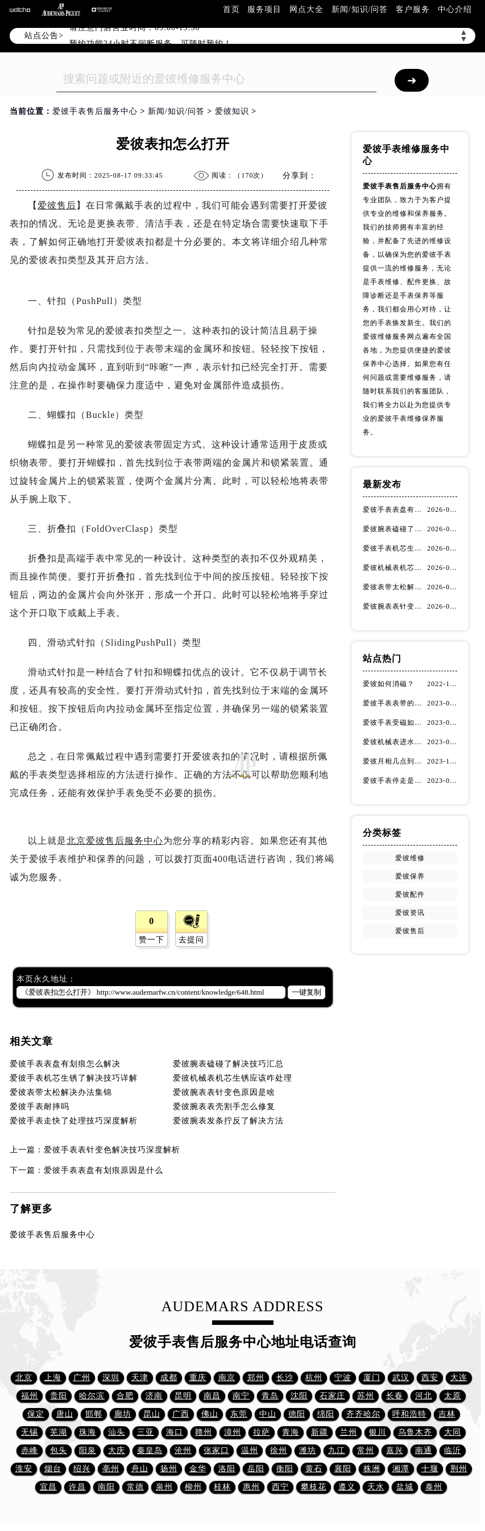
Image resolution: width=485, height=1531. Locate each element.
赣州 (203, 1432)
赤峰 (29, 1450)
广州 (81, 1377)
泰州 (433, 1487)
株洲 (371, 1468)
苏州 (365, 1396)
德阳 (296, 1414)
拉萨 (261, 1432)
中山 (267, 1414)
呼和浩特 (409, 1414)
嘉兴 (394, 1450)
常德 (135, 1487)
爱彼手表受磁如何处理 (395, 722)
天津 (139, 1377)
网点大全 (306, 9)
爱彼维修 (410, 858)
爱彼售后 (57, 205)
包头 (58, 1450)
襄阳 (342, 1468)
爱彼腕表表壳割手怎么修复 (224, 1106)
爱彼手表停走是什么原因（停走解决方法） (395, 781)
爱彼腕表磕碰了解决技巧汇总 (228, 1064)
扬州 (168, 1468)
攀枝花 (313, 1487)
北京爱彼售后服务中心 (115, 840)
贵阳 (58, 1396)
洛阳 (226, 1468)
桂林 (222, 1487)
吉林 (446, 1414)
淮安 (23, 1468)
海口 (174, 1432)
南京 (226, 1377)
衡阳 (284, 1468)
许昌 (77, 1487)
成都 (168, 1377)
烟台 (52, 1468)
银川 (377, 1432)
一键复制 (306, 992)
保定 (35, 1414)
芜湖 (58, 1432)
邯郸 (93, 1414)
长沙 (284, 1377)
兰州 (348, 1432)
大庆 (116, 1450)
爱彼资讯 (410, 913)
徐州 (278, 1450)
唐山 (64, 1414)
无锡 (29, 1432)
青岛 (270, 1396)
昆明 (183, 1396)
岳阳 (255, 1468)
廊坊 (122, 1414)
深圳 (110, 1377)
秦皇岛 (150, 1450)
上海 (52, 1377)
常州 (365, 1450)
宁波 (342, 1377)
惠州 (251, 1487)
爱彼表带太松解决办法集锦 (61, 1092)
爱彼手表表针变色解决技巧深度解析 (112, 1150)
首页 (231, 9)
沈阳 (299, 1396)
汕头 (116, 1432)
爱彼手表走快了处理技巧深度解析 (74, 1121)
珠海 (87, 1432)
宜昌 (48, 1487)
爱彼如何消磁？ (388, 684)
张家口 (216, 1450)
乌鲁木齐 (415, 1432)
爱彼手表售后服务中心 (95, 111)
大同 (452, 1432)
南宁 (241, 1396)
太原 (452, 1396)
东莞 (238, 1414)
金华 (197, 1468)
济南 (154, 1396)
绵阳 (325, 1414)
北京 (23, 1377)
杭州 (313, 1377)
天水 (375, 1487)
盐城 (404, 1487)
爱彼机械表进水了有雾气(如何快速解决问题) (395, 742)
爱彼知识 (232, 111)
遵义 (346, 1487)
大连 (458, 1377)
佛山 (209, 1414)
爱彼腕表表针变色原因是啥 (224, 1092)
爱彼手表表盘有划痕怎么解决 (65, 1064)
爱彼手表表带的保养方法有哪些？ (395, 703)
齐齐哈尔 (363, 1414)
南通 (423, 1450)
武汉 (400, 1377)
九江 (336, 1450)
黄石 (313, 1468)
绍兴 (81, 1468)
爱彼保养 (410, 876)
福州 (29, 1396)
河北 (423, 1396)
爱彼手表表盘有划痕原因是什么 (103, 1170)
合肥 (125, 1396)
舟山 (139, 1468)
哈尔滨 (92, 1396)
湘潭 (400, 1468)
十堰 (429, 1468)
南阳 (106, 1487)
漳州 (232, 1432)
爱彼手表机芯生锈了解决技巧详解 (74, 1078)
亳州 (110, 1468)
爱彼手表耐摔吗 (39, 1106)
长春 (394, 1396)
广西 (180, 1414)
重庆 (197, 1377)
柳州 (193, 1487)
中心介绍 (455, 9)
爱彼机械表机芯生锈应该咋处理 (232, 1078)
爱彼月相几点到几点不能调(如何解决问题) (395, 761)
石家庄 (332, 1396)
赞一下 (151, 939)
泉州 (164, 1487)
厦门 (371, 1377)
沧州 (183, 1450)
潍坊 (307, 1450)
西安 (429, 1377)
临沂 (452, 1450)
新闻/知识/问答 (359, 9)
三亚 (145, 1432)
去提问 (191, 939)
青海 (290, 1432)
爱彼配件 (410, 894)
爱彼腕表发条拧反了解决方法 (228, 1121)
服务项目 (264, 9)
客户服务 (413, 9)
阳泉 (87, 1450)
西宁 (280, 1487)
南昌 (212, 1396)
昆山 (151, 1414)
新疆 (319, 1432)
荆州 (458, 1468)
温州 (249, 1450)
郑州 (255, 1377)
